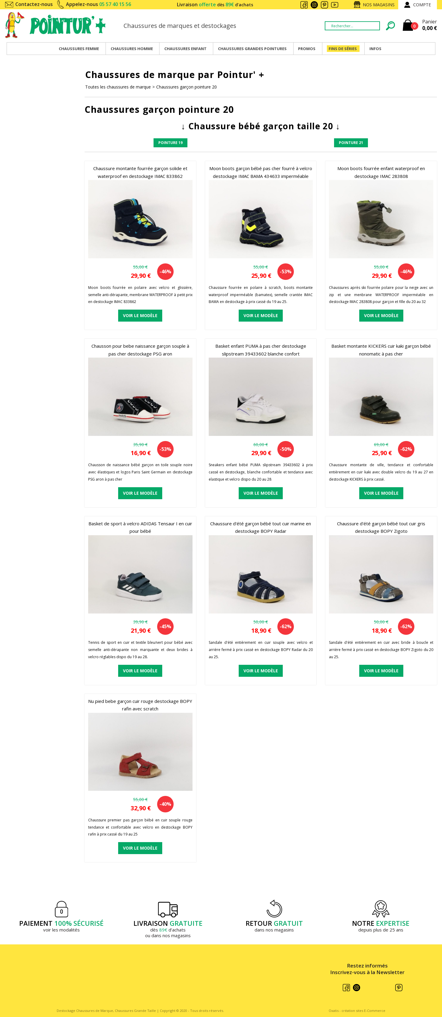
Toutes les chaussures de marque (118, 87)
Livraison (215, 4)
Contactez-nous (34, 4)
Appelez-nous (98, 4)
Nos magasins (379, 5)
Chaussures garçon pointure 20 (186, 87)
